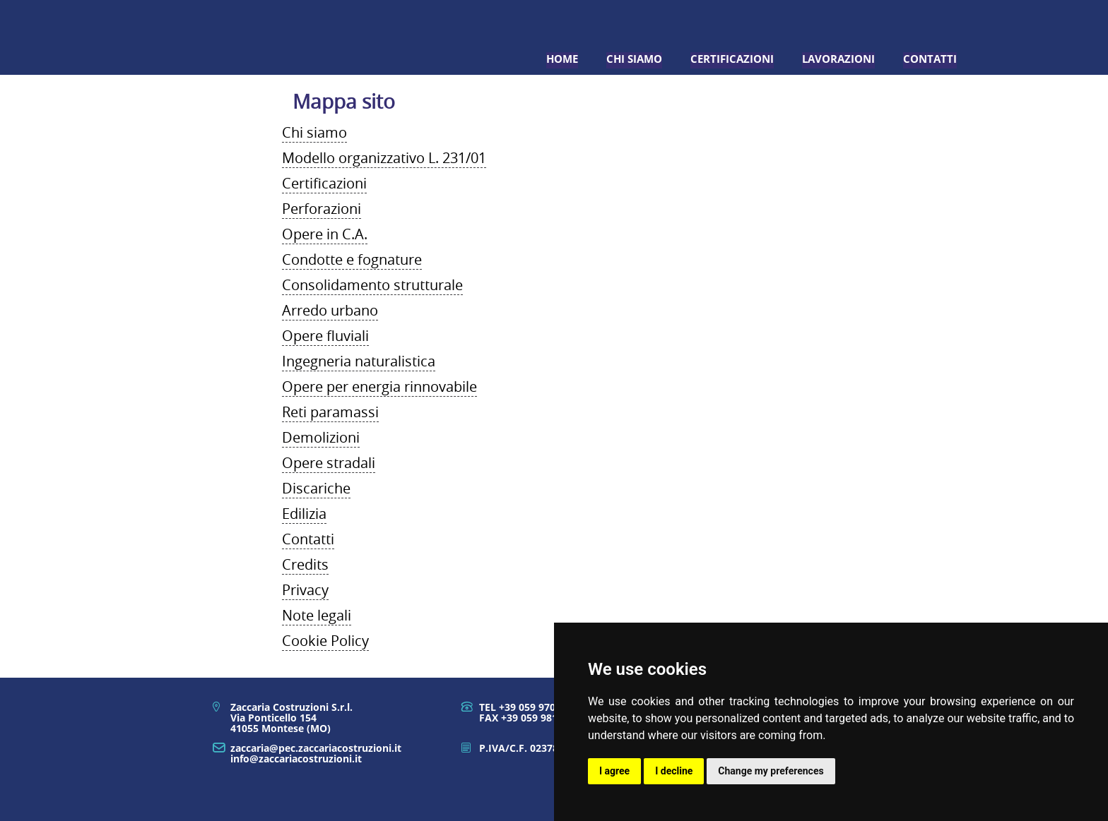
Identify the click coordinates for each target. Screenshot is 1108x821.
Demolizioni (321, 437)
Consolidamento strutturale (372, 284)
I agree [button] (614, 771)
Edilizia (304, 513)
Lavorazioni (838, 59)
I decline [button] (673, 771)
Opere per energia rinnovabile (379, 386)
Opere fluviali (325, 335)
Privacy (305, 589)
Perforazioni (321, 208)
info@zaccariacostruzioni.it (296, 758)
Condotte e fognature (352, 259)
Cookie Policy (325, 640)
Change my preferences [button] (770, 771)
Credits (305, 564)
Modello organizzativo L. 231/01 (384, 157)
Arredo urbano (330, 310)
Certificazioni (732, 59)
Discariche (316, 488)
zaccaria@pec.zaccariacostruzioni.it (315, 748)
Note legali (316, 615)
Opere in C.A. (324, 234)
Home (562, 59)
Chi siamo (634, 59)
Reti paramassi (330, 411)
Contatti (930, 59)
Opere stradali (328, 462)
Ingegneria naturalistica (358, 361)
